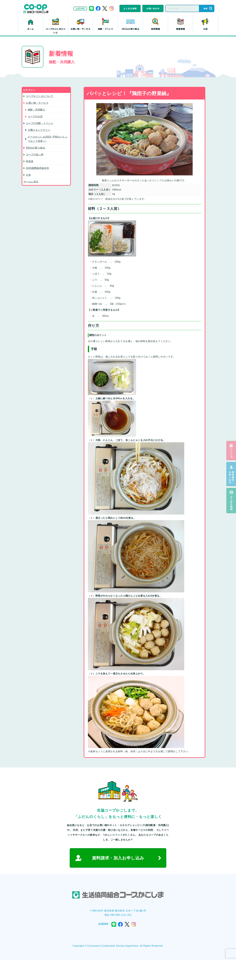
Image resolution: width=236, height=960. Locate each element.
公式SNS (80, 8)
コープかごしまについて (55, 30)
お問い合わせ (153, 8)
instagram (111, 8)
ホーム (30, 28)
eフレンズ (231, 450)
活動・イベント (105, 28)
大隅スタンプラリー (39, 130)
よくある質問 (130, 8)
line (91, 8)
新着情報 (180, 28)
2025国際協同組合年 (37, 168)
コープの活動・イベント (39, 123)
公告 (205, 28)
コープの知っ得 (34, 154)
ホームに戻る (31, 181)
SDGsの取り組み (130, 28)
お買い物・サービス (80, 28)
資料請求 (231, 474)
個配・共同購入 (36, 109)
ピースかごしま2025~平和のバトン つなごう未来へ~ (47, 138)
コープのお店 (35, 116)
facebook (98, 8)
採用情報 (155, 28)
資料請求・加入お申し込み (118, 858)
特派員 (29, 161)
